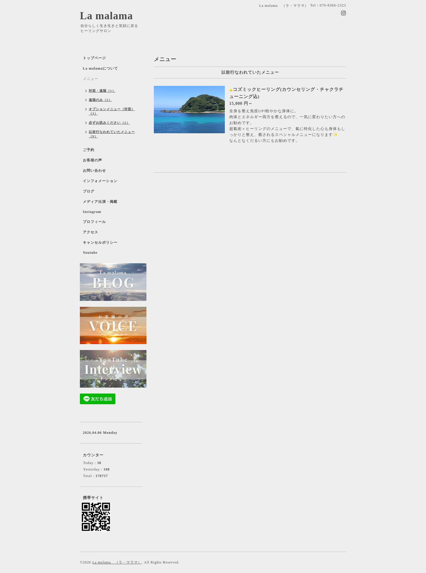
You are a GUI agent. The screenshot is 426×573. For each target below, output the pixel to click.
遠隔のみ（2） (100, 100)
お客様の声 (92, 160)
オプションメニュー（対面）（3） (112, 111)
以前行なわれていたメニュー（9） (112, 134)
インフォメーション (100, 181)
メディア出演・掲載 (100, 202)
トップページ (94, 58)
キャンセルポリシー (100, 242)
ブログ (88, 191)
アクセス (90, 232)
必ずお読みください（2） (109, 122)
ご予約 (88, 150)
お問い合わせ (94, 170)
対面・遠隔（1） (102, 90)
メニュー (90, 79)
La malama (106, 16)
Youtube (90, 253)
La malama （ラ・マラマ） (117, 562)
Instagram (92, 212)
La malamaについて (100, 68)
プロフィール (94, 222)
